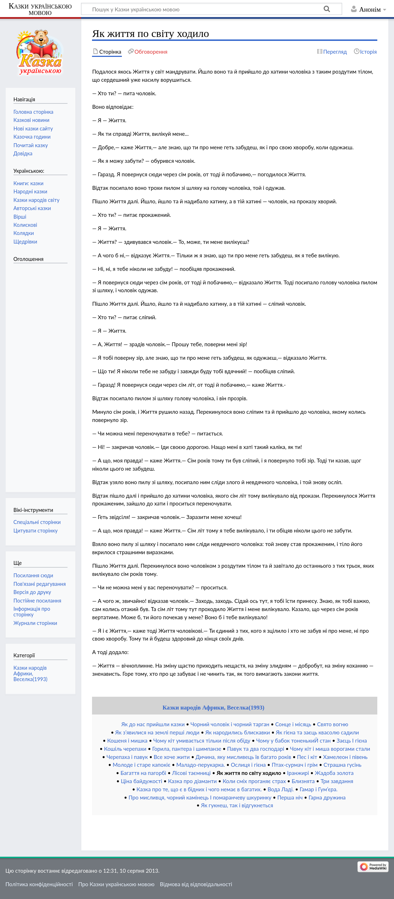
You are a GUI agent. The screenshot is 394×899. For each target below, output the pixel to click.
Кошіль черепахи (125, 748)
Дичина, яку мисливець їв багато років (243, 757)
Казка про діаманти (192, 781)
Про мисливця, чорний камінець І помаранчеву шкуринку (200, 797)
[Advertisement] (42, 374)
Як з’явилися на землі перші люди (157, 732)
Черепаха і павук (127, 757)
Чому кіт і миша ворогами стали (330, 748)
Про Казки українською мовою (116, 884)
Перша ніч (290, 797)
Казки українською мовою (40, 9)
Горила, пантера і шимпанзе (186, 748)
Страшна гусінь (343, 764)
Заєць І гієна (352, 740)
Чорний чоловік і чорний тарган (229, 724)
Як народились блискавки (237, 732)
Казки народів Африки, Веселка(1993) (213, 707)
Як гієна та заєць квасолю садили (317, 732)
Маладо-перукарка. (200, 764)
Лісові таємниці (191, 773)
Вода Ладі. (281, 789)
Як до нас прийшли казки (153, 724)
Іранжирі (298, 773)
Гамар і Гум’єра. (319, 789)
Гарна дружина (327, 797)
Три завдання (337, 781)
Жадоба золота (334, 773)
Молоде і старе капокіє (141, 764)
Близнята (303, 781)
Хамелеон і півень (345, 757)
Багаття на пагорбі (143, 773)
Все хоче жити (172, 757)
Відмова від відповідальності (196, 884)
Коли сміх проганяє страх (254, 781)
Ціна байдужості (141, 781)
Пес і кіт (307, 757)
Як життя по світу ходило (249, 773)
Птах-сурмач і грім (295, 764)
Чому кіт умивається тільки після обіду (201, 740)
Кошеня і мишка (127, 740)
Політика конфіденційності (39, 884)
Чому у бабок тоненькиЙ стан (293, 740)
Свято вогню (332, 724)
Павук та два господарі (255, 748)
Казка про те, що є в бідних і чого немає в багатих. (198, 789)
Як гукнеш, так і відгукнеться (237, 805)
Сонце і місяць (293, 724)
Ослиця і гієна (248, 764)
